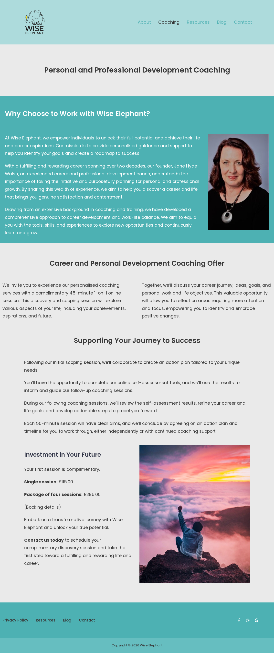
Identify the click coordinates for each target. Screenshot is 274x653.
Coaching (168, 22)
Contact (243, 22)
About (144, 22)
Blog (222, 22)
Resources (198, 22)
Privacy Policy (15, 620)
